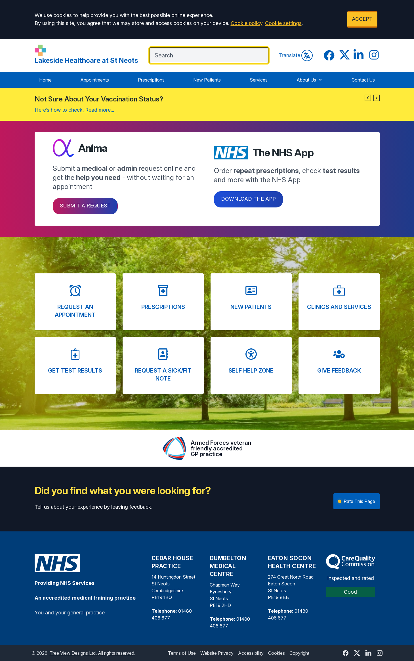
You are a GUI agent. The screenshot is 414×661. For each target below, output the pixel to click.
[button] (368, 98)
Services (259, 80)
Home (45, 80)
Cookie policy (246, 23)
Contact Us (363, 80)
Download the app (248, 199)
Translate (296, 55)
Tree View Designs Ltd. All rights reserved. (92, 653)
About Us (310, 80)
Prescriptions (151, 80)
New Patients (207, 80)
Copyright (299, 653)
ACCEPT (362, 19)
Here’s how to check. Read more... (74, 110)
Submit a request (85, 206)
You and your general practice (70, 613)
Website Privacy (217, 653)
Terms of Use (182, 653)
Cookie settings (283, 23)
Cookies (276, 653)
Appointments (94, 80)
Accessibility (251, 653)
